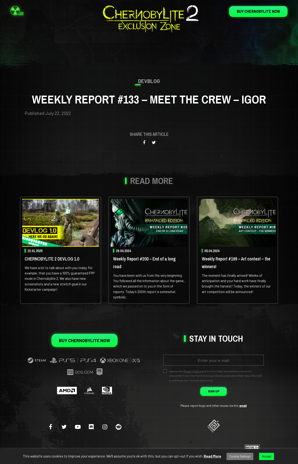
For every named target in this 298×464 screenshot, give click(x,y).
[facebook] (50, 426)
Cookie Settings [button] (240, 456)
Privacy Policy (192, 371)
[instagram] (105, 426)
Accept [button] (266, 456)
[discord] (91, 426)
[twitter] (64, 426)
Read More (212, 456)
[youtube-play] (78, 426)
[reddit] (118, 426)
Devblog (149, 81)
